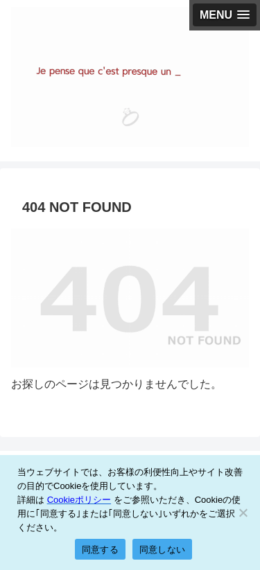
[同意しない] (243, 512)
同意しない (162, 549)
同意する (100, 549)
